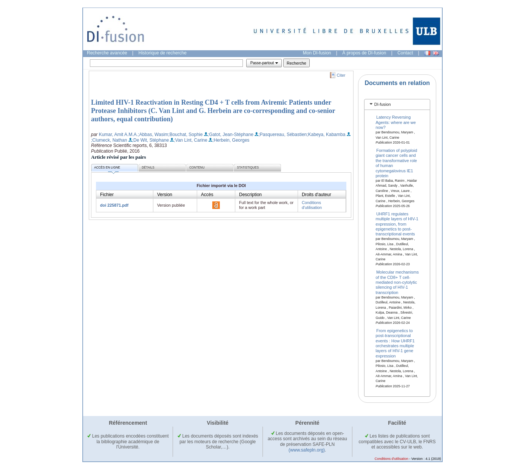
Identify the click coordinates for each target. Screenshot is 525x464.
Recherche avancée (107, 53)
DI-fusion (382, 104)
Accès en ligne (107, 169)
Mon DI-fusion (317, 53)
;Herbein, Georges (230, 140)
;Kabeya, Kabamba (326, 134)
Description (250, 194)
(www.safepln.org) (307, 450)
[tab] (397, 104)
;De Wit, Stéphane (150, 140)
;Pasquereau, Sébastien (282, 134)
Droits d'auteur (316, 194)
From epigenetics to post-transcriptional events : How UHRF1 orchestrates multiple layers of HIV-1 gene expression (395, 343)
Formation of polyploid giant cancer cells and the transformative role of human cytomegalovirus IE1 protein (396, 163)
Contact (405, 53)
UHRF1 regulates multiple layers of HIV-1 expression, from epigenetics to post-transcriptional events (397, 223)
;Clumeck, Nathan (109, 140)
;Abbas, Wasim (153, 134)
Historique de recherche (163, 53)
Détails (148, 167)
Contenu (196, 167)
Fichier (107, 194)
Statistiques (248, 167)
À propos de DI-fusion (364, 53)
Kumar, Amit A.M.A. (118, 134)
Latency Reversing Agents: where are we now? (396, 122)
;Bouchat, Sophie (185, 134)
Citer (341, 75)
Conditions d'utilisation (312, 205)
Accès (207, 194)
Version (164, 194)
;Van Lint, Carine (190, 140)
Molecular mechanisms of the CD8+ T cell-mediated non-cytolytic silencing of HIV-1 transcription (397, 282)
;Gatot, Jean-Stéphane (230, 134)
